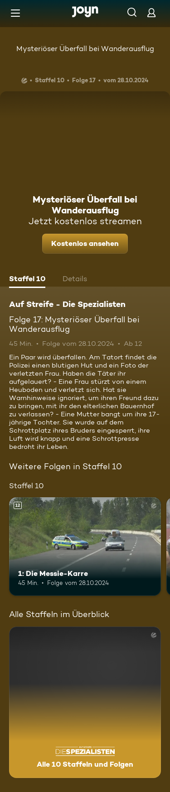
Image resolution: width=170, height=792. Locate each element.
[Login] (151, 12)
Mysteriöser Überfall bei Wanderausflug (85, 48)
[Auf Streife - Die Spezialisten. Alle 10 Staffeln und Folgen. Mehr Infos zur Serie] (85, 702)
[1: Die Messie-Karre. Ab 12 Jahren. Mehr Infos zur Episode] (85, 546)
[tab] (27, 280)
